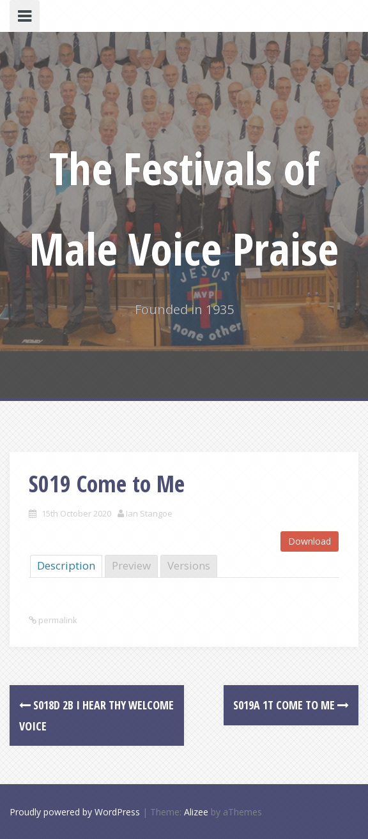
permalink (56, 620)
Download (309, 541)
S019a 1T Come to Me (291, 705)
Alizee (196, 812)
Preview (131, 565)
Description (66, 565)
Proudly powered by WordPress (75, 812)
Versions (188, 565)
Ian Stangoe (149, 513)
